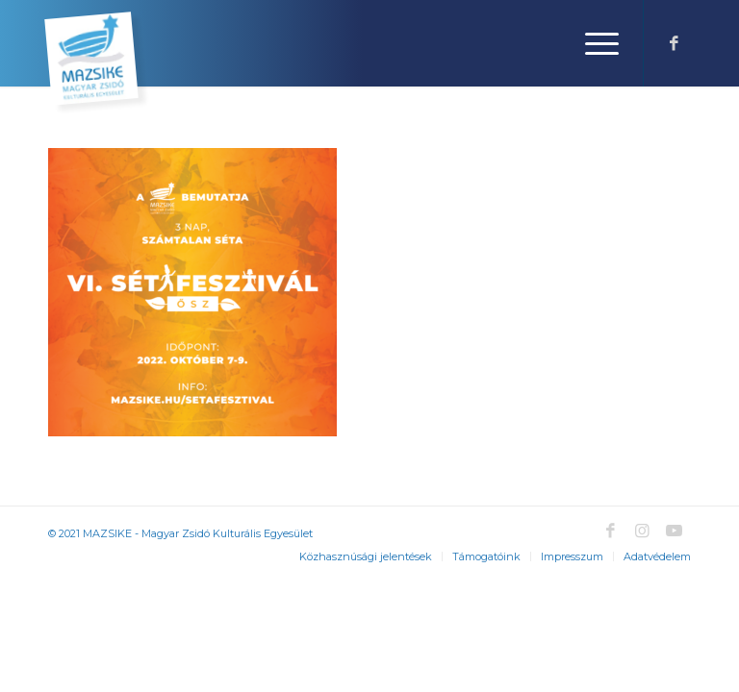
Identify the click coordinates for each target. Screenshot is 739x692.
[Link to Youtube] (673, 530)
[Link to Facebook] (673, 43)
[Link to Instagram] (641, 530)
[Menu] (592, 43)
